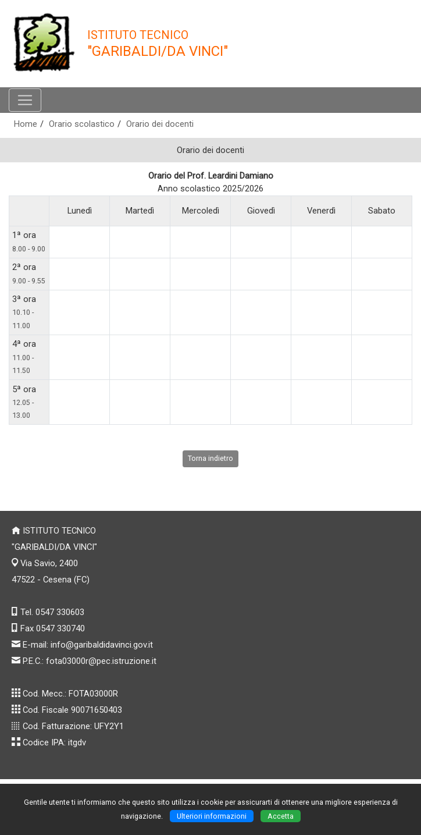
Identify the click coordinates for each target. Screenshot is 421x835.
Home (25, 124)
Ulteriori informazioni (212, 816)
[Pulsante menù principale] (25, 100)
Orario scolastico (82, 124)
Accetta (280, 816)
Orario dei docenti (160, 124)
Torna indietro (210, 458)
